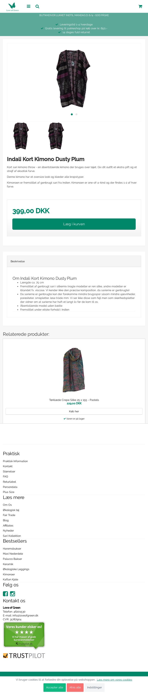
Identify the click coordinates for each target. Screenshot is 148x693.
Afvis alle (75, 687)
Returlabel (9, 481)
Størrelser (9, 471)
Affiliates (8, 525)
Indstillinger (94, 687)
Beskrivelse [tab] (18, 261)
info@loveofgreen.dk (25, 615)
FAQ (5, 476)
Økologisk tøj (11, 510)
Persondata (10, 486)
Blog (6, 520)
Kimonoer (9, 574)
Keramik (8, 564)
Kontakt (8, 466)
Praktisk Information (15, 461)
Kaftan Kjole (10, 579)
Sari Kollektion (12, 535)
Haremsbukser (12, 548)
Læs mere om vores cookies (114, 679)
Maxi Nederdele (13, 553)
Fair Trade (9, 515)
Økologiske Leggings (16, 569)
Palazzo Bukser (12, 558)
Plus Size (8, 492)
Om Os (7, 504)
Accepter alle (54, 687)
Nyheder (8, 530)
